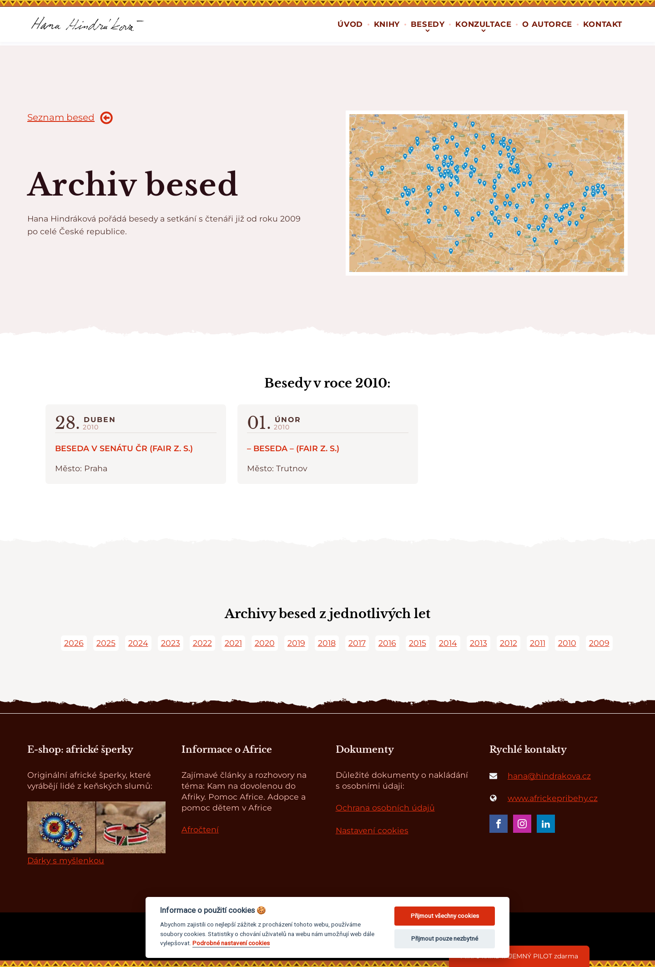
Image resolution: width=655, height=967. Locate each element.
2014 (448, 643)
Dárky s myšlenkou (65, 860)
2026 (74, 643)
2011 (537, 643)
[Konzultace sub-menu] (483, 30)
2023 (170, 643)
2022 (202, 643)
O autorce (547, 24)
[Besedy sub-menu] (427, 30)
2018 (327, 643)
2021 (233, 643)
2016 (387, 643)
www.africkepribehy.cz (553, 798)
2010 (567, 643)
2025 (106, 643)
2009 (599, 643)
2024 (138, 643)
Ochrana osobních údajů (385, 807)
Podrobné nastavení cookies (231, 943)
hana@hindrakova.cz (549, 776)
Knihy (387, 24)
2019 (296, 643)
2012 (508, 643)
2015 (417, 643)
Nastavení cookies (372, 830)
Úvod (350, 24)
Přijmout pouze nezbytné (444, 938)
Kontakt (602, 24)
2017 (357, 643)
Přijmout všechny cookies (445, 915)
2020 (265, 643)
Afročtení (200, 829)
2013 (478, 643)
